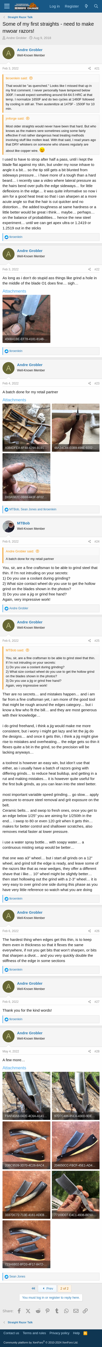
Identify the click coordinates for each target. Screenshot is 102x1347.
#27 (96, 1002)
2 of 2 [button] (64, 1288)
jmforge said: (15, 118)
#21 (96, 68)
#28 (96, 1051)
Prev (47, 1288)
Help (76, 1333)
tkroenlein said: (17, 78)
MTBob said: (15, 650)
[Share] (89, 69)
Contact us (11, 1333)
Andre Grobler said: (20, 551)
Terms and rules (34, 1333)
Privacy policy (59, 1333)
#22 (96, 269)
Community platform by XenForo (41, 1342)
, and (32, 509)
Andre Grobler (16, 38)
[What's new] (86, 6)
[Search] (96, 6)
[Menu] (7, 6)
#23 (96, 383)
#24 (96, 541)
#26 (96, 931)
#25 (96, 641)
